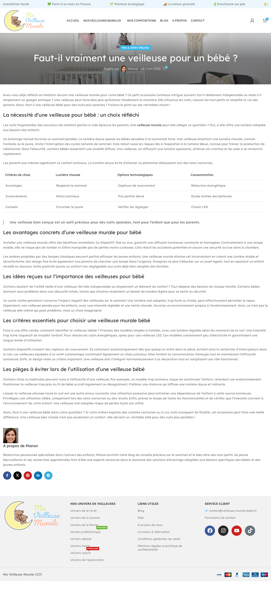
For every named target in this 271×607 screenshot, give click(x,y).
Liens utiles (148, 504)
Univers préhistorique (88, 531)
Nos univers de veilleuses (92, 504)
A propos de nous (150, 525)
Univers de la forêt (83, 511)
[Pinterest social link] (28, 475)
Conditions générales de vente (159, 539)
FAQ (140, 518)
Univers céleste (80, 539)
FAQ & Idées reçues (135, 47)
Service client (217, 504)
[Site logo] (24, 20)
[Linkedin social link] (38, 475)
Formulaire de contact (220, 518)
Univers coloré (84, 552)
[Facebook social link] (7, 475)
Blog (141, 511)
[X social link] (17, 475)
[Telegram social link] (48, 475)
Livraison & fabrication (154, 532)
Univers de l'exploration (87, 560)
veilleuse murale (149, 125)
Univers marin (80, 546)
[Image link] (32, 515)
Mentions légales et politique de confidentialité (160, 547)
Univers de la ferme (84, 525)
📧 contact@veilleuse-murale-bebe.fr (231, 511)
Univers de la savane (85, 518)
